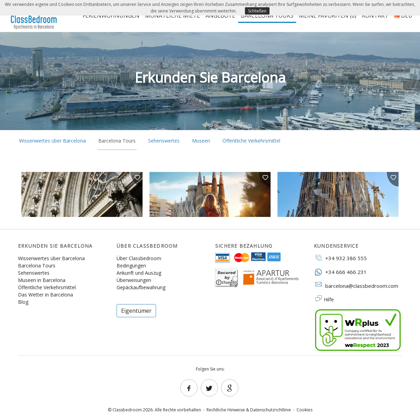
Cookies (304, 410)
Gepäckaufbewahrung (141, 287)
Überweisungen (134, 280)
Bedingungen (131, 265)
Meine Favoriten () (327, 15)
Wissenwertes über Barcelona (52, 140)
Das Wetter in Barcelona (45, 294)
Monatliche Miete (172, 15)
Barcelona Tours (267, 15)
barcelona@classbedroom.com (356, 285)
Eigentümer (136, 310)
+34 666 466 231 (340, 271)
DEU (403, 15)
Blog (23, 302)
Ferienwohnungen (111, 15)
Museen (201, 140)
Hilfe (329, 299)
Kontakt (375, 15)
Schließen (257, 11)
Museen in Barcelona (41, 280)
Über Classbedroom (139, 258)
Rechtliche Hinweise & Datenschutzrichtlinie (249, 410)
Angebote (220, 15)
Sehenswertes (164, 140)
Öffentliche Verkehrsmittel (251, 140)
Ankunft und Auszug (139, 273)
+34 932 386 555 (340, 258)
